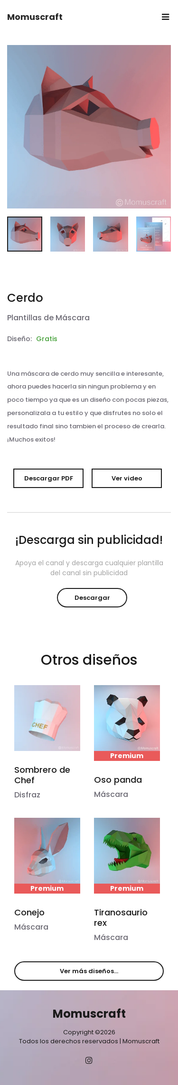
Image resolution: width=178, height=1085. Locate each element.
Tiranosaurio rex (121, 917)
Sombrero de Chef (42, 775)
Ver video (127, 478)
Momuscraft (35, 17)
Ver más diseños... (89, 971)
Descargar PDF (48, 478)
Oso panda (118, 780)
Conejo (29, 912)
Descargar (92, 597)
